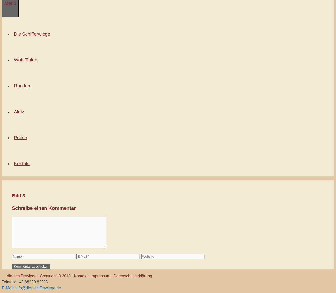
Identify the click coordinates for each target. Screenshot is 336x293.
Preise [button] (21, 137)
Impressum (100, 276)
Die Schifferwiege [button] (33, 34)
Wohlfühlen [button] (26, 59)
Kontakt (80, 276)
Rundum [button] (24, 85)
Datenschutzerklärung (132, 276)
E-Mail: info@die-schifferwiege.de (31, 288)
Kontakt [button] (23, 163)
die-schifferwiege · (23, 276)
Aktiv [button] (20, 111)
